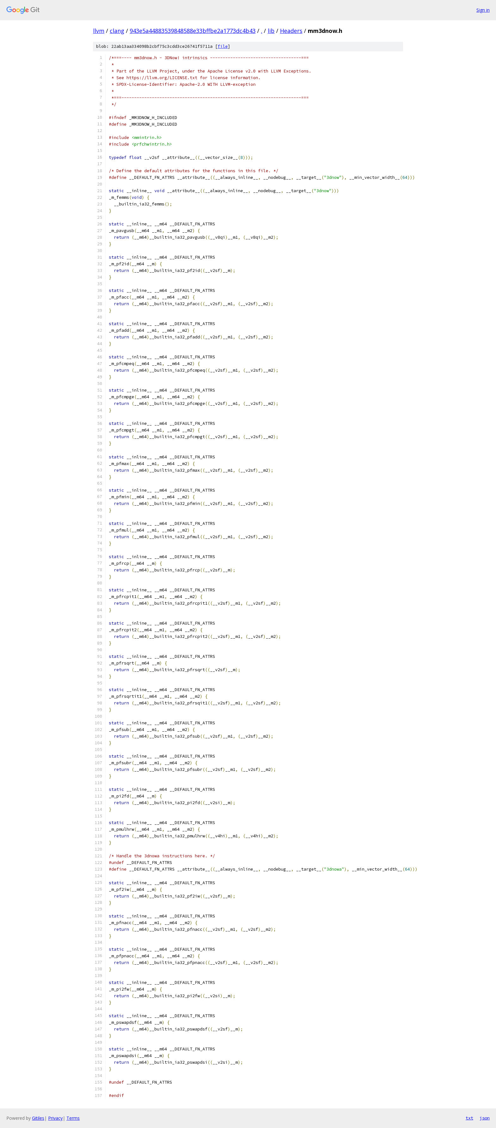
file (223, 46)
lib (271, 31)
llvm (98, 31)
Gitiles (38, 1118)
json (485, 1118)
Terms (73, 1118)
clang (117, 31)
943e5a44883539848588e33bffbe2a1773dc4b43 (193, 31)
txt (469, 1118)
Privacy (55, 1118)
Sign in (483, 10)
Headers (291, 31)
